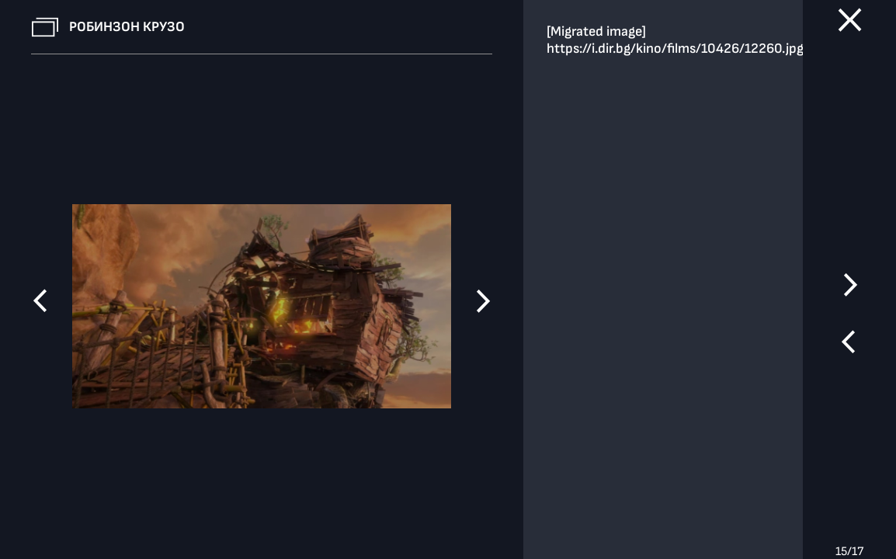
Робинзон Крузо (127, 27)
